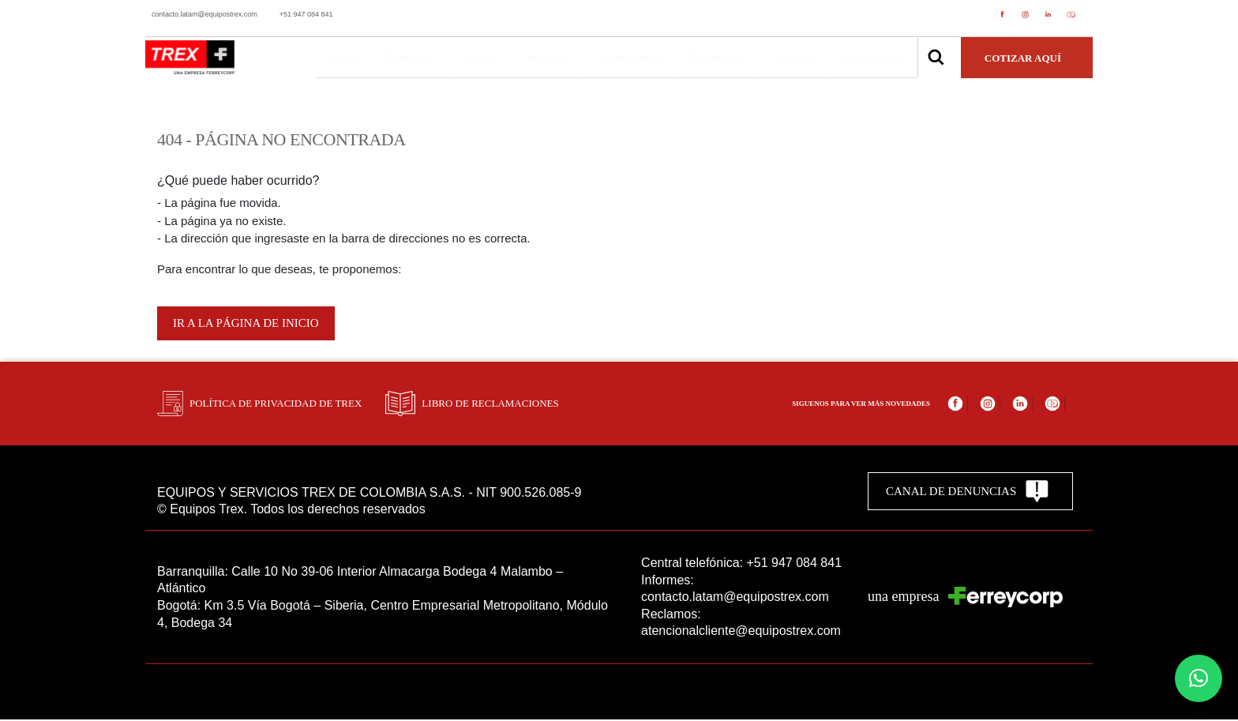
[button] (1198, 678)
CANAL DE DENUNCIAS (967, 493)
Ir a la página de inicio (246, 325)
